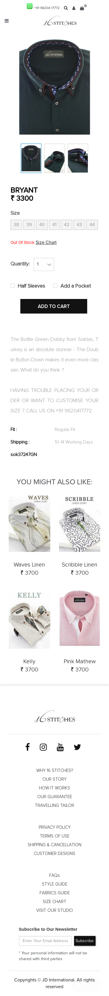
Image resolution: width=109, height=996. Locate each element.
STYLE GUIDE (54, 884)
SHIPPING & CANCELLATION (54, 845)
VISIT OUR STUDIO (54, 910)
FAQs (54, 875)
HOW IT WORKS (54, 788)
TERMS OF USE (54, 836)
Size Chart (46, 242)
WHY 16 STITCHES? (54, 770)
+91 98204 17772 (43, 6)
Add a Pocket (75, 286)
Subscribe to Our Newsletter (48, 929)
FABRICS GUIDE (55, 893)
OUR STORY (54, 779)
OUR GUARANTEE (54, 797)
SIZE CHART (54, 902)
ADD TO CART (54, 306)
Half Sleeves (31, 286)
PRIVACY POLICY (55, 827)
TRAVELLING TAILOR (54, 805)
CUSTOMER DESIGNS (54, 853)
